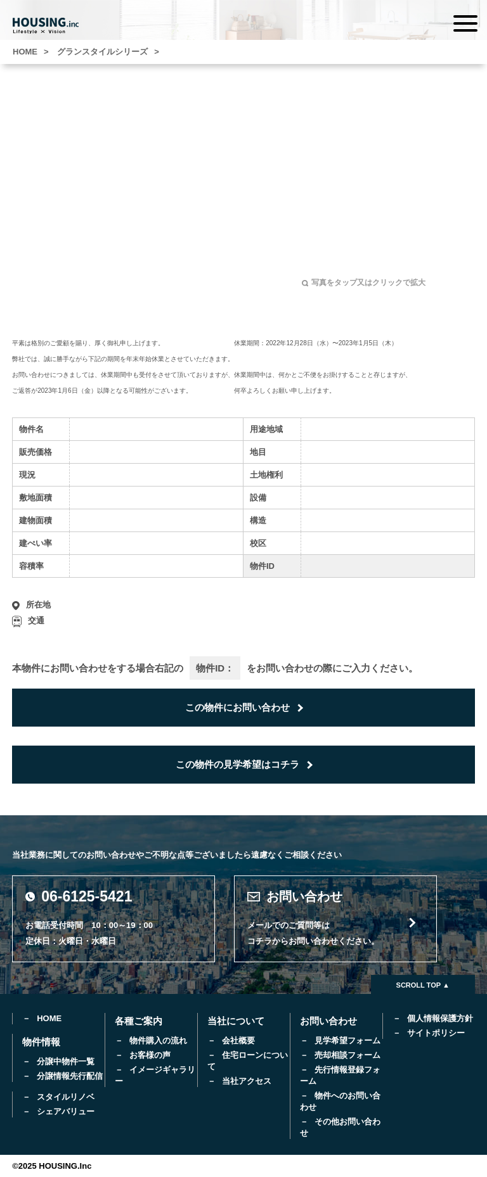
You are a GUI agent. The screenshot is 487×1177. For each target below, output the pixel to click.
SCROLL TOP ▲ (423, 985)
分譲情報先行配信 (70, 1076)
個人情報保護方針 (440, 1018)
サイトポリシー (436, 1033)
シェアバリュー (65, 1111)
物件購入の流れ (158, 1040)
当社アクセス (246, 1081)
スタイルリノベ (65, 1097)
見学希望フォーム (347, 1040)
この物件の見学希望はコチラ (237, 764)
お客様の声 (150, 1055)
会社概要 (238, 1040)
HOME (49, 1018)
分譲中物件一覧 (65, 1061)
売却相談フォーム (347, 1055)
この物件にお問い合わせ (237, 707)
